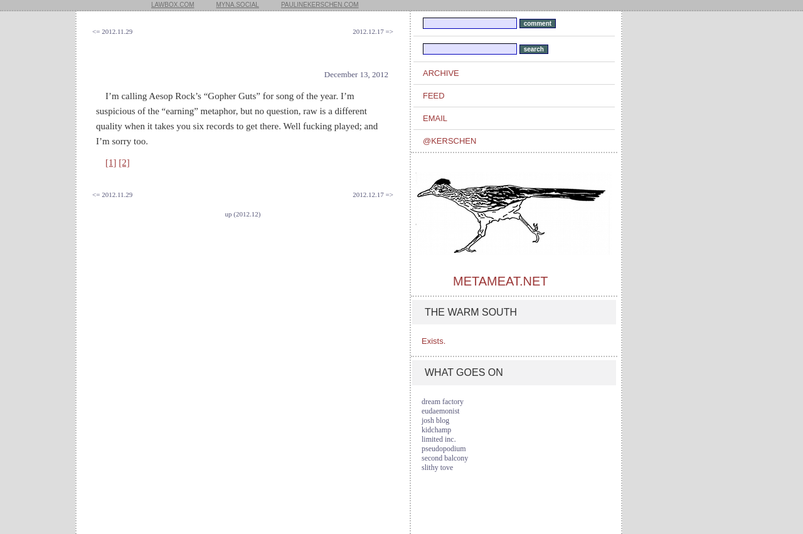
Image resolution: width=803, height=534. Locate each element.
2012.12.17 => (373, 31)
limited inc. (439, 439)
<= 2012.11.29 (112, 31)
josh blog (435, 420)
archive (441, 73)
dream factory (443, 401)
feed (434, 96)
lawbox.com (172, 4)
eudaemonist (441, 411)
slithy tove (437, 467)
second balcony (445, 458)
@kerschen (449, 141)
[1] (111, 163)
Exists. (433, 341)
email (435, 118)
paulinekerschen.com (320, 4)
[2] (124, 163)
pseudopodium (444, 448)
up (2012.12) (243, 214)
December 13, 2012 (356, 74)
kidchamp (436, 429)
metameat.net (500, 281)
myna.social (237, 4)
